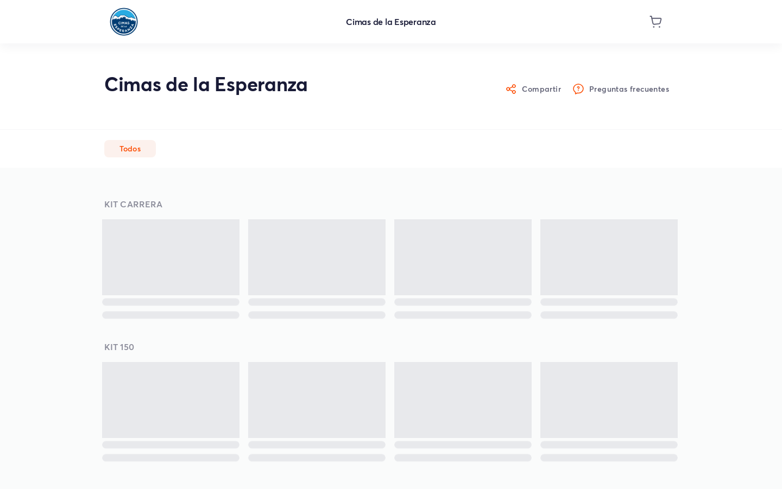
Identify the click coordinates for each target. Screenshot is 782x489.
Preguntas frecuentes (621, 89)
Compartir (533, 89)
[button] (130, 148)
